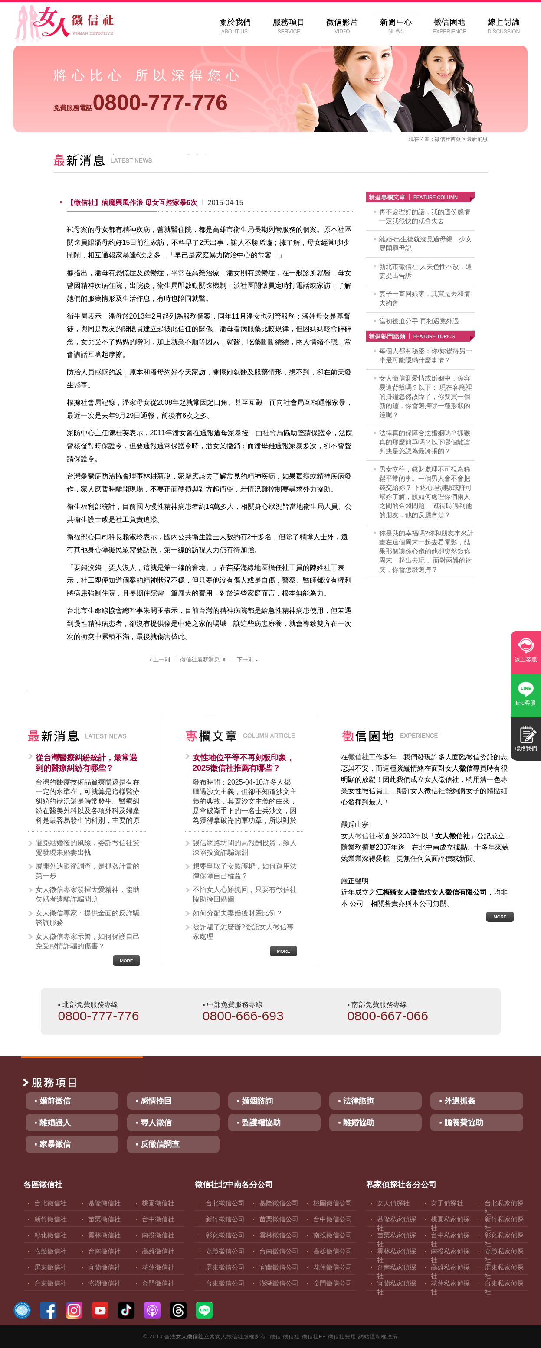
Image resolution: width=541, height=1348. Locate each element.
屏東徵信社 (50, 1267)
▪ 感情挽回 (154, 1101)
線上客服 (526, 659)
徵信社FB (314, 1337)
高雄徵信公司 (332, 1251)
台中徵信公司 (332, 1219)
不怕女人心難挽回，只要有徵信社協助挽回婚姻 (245, 894)
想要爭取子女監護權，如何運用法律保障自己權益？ (245, 871)
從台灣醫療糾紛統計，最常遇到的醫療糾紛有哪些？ (86, 762)
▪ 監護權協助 (259, 1122)
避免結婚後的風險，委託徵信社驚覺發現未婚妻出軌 (88, 847)
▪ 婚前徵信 (52, 1101)
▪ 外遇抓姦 (457, 1101)
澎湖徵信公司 (278, 1283)
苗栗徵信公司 (278, 1219)
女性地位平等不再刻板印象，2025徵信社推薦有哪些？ (243, 762)
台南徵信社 (104, 1251)
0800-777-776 (140, 103)
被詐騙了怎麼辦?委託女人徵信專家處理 (243, 931)
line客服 (526, 703)
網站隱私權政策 (378, 1337)
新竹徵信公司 (225, 1219)
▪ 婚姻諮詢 (255, 1101)
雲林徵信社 (104, 1235)
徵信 (275, 1337)
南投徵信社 (158, 1235)
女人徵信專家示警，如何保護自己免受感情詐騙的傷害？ (88, 941)
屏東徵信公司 (225, 1267)
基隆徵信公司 (278, 1203)
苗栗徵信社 (104, 1219)
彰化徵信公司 (225, 1235)
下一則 (248, 659)
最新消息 (477, 139)
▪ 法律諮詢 (356, 1101)
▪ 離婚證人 (52, 1122)
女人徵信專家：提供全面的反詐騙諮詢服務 (88, 917)
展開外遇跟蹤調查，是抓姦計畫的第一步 (88, 871)
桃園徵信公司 (332, 1203)
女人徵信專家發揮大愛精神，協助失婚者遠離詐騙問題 (88, 894)
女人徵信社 (190, 1337)
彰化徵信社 (50, 1235)
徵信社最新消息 (203, 659)
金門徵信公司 (332, 1283)
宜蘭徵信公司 (278, 1267)
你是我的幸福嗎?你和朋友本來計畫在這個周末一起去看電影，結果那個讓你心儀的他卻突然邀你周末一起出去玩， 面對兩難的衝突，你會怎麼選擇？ (426, 551)
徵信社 (442, 139)
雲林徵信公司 (278, 1235)
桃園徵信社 (158, 1203)
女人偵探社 (393, 1203)
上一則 (158, 659)
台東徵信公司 (225, 1283)
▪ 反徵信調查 (158, 1144)
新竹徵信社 (50, 1219)
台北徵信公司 (225, 1203)
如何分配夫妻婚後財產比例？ (238, 913)
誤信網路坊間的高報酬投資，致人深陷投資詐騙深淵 (245, 847)
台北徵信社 (50, 1203)
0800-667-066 (387, 1016)
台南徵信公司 (278, 1251)
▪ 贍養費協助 (461, 1122)
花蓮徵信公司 (332, 1267)
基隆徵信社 (104, 1203)
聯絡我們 (526, 748)
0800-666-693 (243, 1016)
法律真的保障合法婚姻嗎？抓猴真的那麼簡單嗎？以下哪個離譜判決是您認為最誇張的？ (424, 442)
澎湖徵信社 (104, 1283)
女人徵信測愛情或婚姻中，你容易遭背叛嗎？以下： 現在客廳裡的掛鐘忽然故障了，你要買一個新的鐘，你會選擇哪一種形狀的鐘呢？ (425, 396)
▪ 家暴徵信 (52, 1144)
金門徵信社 (158, 1283)
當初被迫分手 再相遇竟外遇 (419, 321)
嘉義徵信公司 (225, 1251)
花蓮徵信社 (158, 1267)
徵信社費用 (342, 1337)
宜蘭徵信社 (104, 1267)
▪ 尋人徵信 (154, 1122)
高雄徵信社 (158, 1251)
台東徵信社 (50, 1283)
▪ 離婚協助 (356, 1122)
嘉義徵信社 (50, 1251)
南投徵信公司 (332, 1235)
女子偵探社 (447, 1203)
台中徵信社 (158, 1219)
